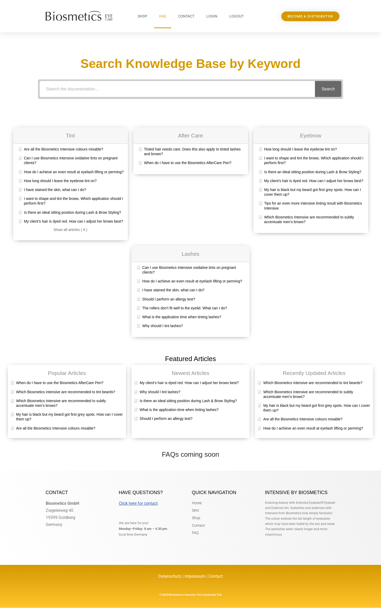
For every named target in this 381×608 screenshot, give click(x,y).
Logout (236, 16)
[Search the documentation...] (177, 89)
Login (211, 16)
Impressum (195, 576)
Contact (186, 16)
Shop (142, 16)
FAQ (162, 16)
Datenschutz (170, 576)
